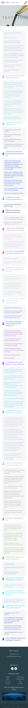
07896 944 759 (14, 654)
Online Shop (20, 677)
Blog (20, 681)
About (8, 679)
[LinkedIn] (15, 668)
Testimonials (20, 679)
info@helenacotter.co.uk (14, 656)
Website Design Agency (10, 707)
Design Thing (20, 707)
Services (7, 683)
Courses (7, 681)
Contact (20, 683)
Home (8, 677)
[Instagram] (12, 668)
